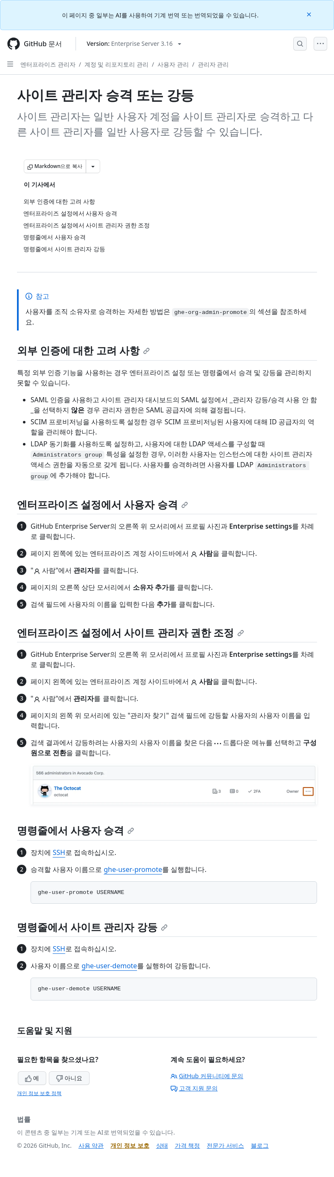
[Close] (310, 14)
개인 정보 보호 (129, 1145)
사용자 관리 (173, 64)
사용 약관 (91, 1145)
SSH (59, 852)
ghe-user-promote (133, 869)
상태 (162, 1145)
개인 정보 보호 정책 (39, 1093)
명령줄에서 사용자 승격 (75, 830)
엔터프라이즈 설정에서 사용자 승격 (102, 504)
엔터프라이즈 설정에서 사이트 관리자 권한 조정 (130, 632)
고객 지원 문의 (194, 1088)
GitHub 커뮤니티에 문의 (207, 1076)
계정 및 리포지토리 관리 (116, 64)
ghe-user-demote (109, 965)
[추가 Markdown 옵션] (93, 166)
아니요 (69, 1078)
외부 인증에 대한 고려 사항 (83, 350)
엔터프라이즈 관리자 (48, 64)
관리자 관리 (213, 64)
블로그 (260, 1145)
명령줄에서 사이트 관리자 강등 (92, 927)
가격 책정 (187, 1145)
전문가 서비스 (225, 1145)
